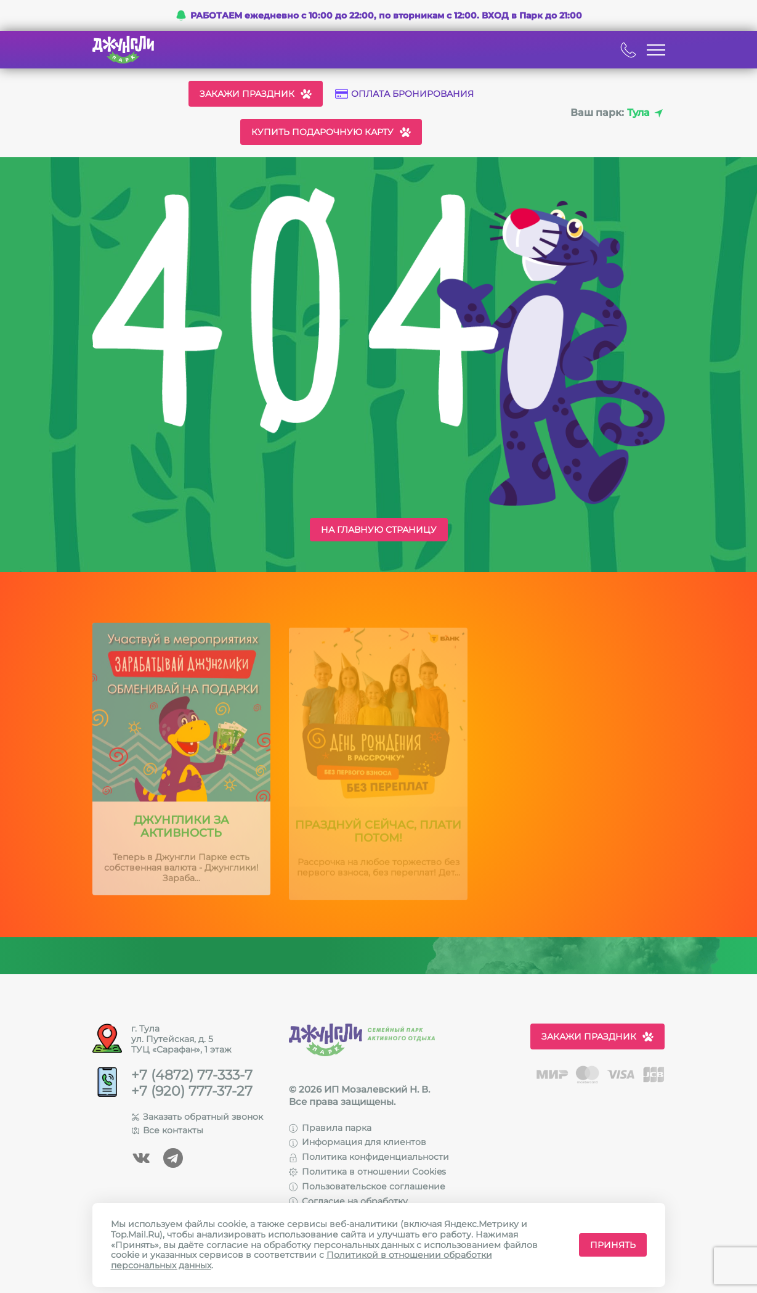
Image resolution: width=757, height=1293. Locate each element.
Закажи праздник (256, 93)
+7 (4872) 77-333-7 (192, 1075)
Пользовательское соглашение (367, 1186)
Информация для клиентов (357, 1141)
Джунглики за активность (181, 834)
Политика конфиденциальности (369, 1156)
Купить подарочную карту (331, 132)
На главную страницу (379, 529)
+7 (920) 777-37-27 (192, 1091)
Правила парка (330, 1127)
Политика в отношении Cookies (367, 1171)
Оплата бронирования (404, 94)
